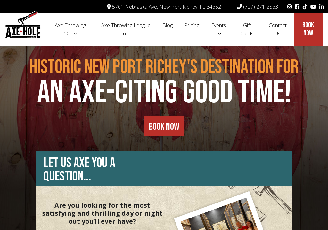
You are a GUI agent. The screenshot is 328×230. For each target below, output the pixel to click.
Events (218, 25)
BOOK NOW (164, 127)
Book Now (308, 29)
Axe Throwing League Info (126, 29)
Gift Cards (247, 29)
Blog (167, 25)
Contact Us (278, 29)
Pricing (191, 25)
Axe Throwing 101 (70, 29)
